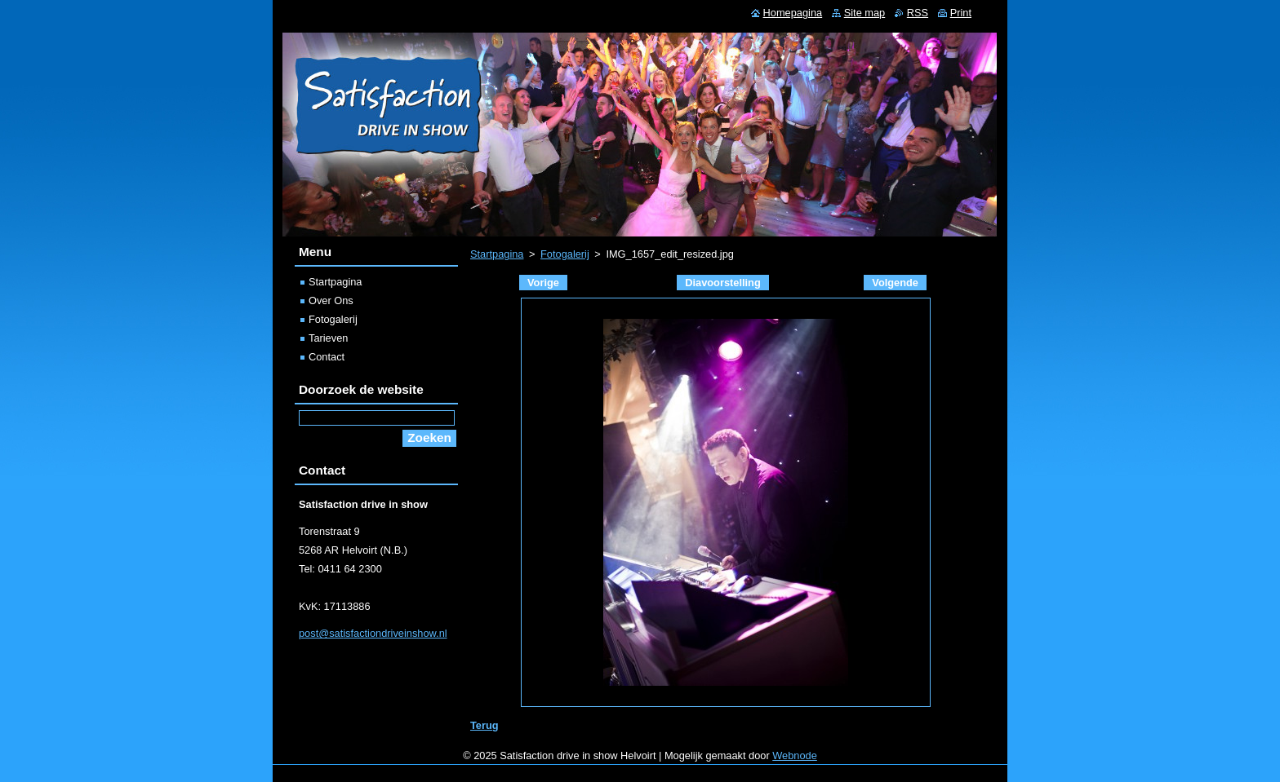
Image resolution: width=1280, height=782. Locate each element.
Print (960, 13)
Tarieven (328, 338)
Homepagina (793, 13)
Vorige (543, 282)
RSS (917, 13)
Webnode (794, 755)
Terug (484, 725)
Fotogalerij (564, 254)
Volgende (895, 282)
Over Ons (331, 300)
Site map (865, 13)
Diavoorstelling (722, 282)
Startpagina (496, 254)
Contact (326, 357)
